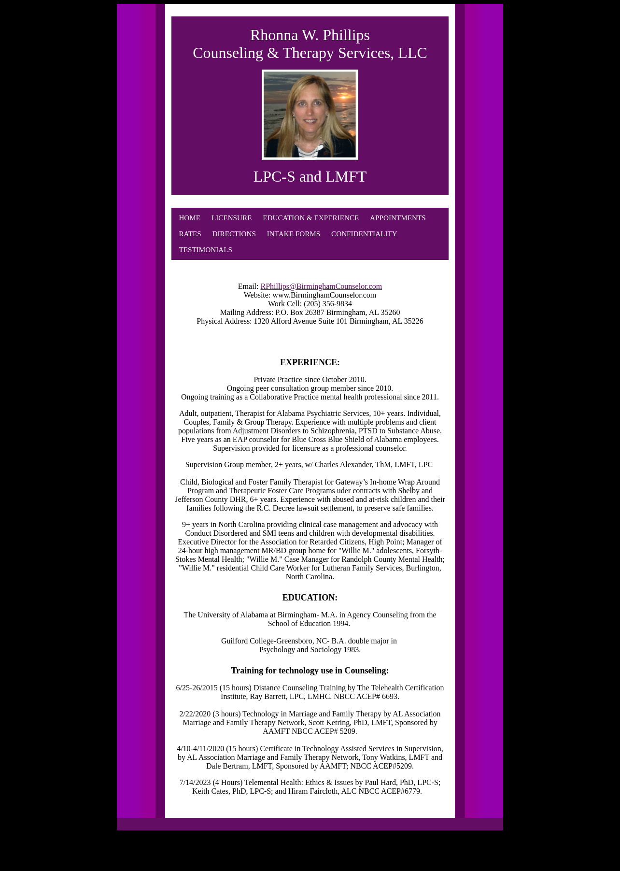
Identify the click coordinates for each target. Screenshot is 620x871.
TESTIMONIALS (205, 249)
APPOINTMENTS (398, 218)
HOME (189, 218)
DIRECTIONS (234, 233)
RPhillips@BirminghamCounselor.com (321, 286)
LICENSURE (231, 218)
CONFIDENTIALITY (364, 233)
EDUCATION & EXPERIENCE (311, 218)
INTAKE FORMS (294, 233)
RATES (190, 233)
